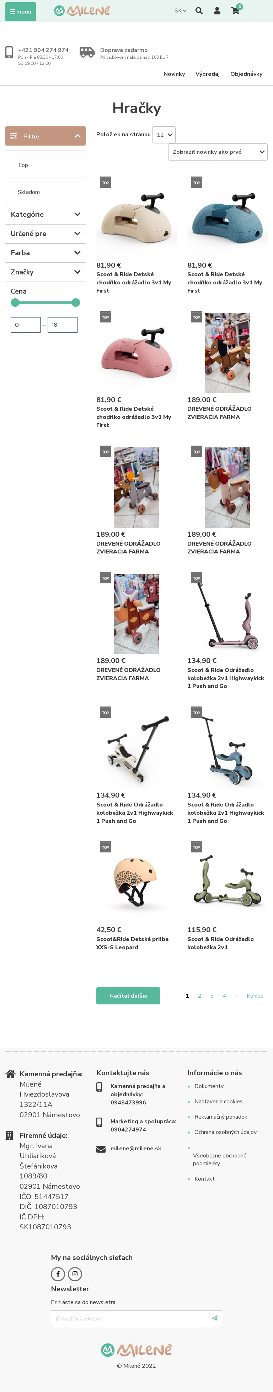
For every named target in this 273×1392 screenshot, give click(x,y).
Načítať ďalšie (128, 996)
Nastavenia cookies (218, 1101)
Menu (23, 11)
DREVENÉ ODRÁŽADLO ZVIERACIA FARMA (219, 413)
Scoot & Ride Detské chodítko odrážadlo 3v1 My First (133, 282)
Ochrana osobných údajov (225, 1132)
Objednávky (246, 74)
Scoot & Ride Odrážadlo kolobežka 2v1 (220, 943)
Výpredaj (208, 74)
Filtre (31, 137)
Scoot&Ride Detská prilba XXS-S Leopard (132, 943)
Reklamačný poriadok (220, 1117)
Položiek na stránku (123, 134)
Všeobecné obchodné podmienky (220, 1160)
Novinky (174, 74)
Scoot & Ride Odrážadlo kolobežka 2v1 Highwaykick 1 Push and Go (225, 678)
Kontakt (204, 1179)
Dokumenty (209, 1086)
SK (178, 11)
